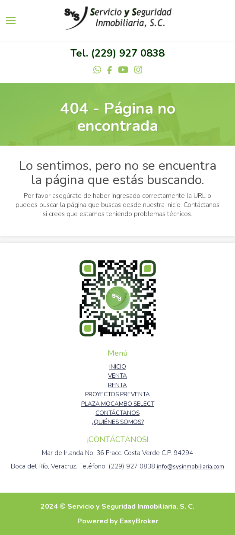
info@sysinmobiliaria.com (190, 466)
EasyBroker (139, 521)
